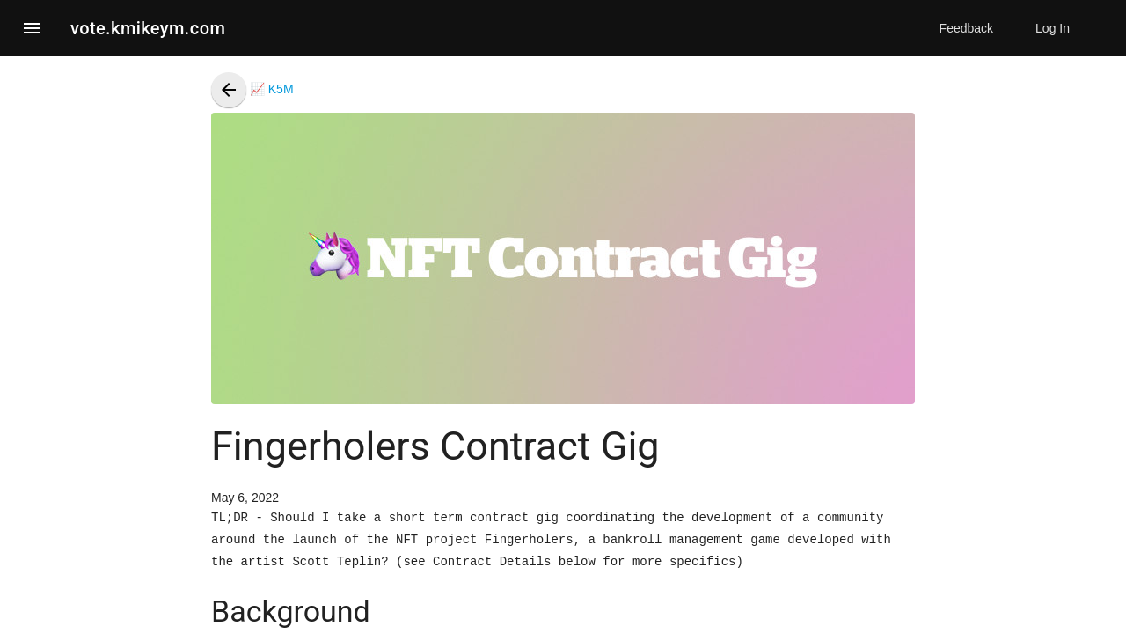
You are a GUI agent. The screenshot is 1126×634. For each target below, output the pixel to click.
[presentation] (228, 89)
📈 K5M (252, 89)
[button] (32, 28)
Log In (1052, 28)
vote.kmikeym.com (147, 28)
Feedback (966, 28)
